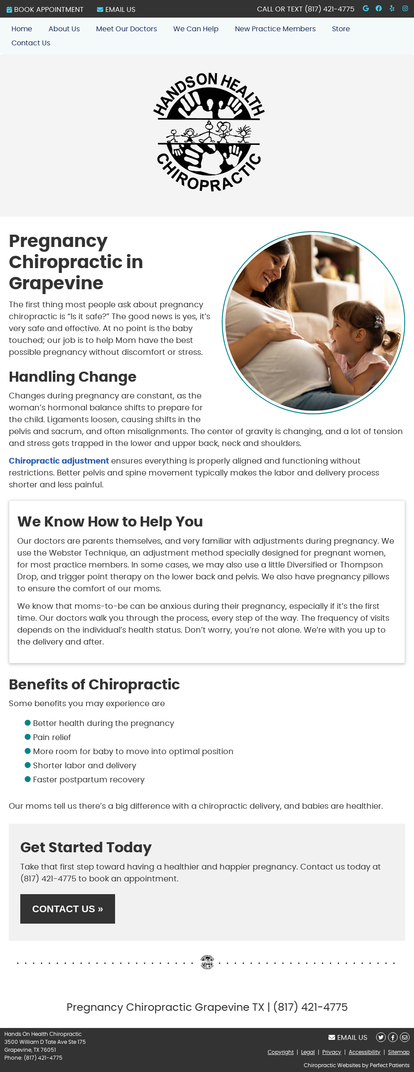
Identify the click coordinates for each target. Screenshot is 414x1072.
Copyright (281, 1052)
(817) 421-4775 (329, 9)
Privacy (331, 1052)
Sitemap (399, 1052)
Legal (308, 1052)
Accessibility (364, 1052)
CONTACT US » (67, 908)
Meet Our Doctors (126, 29)
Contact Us (30, 43)
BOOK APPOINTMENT (45, 9)
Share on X (381, 1037)
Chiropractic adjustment (59, 461)
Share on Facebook (393, 1037)
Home (21, 29)
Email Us (116, 9)
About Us (64, 29)
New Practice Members (275, 29)
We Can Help (196, 29)
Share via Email (405, 1037)
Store (341, 29)
